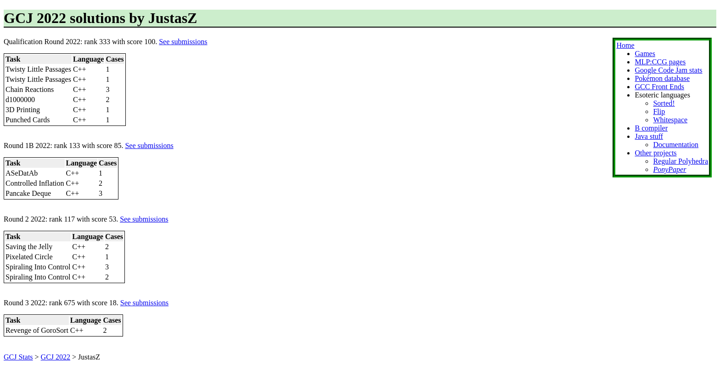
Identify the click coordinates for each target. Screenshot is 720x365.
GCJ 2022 (55, 357)
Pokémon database (662, 78)
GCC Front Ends (659, 87)
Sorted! (664, 103)
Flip (659, 111)
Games (645, 53)
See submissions (183, 42)
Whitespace (670, 120)
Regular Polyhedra (680, 161)
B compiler (651, 128)
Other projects (655, 153)
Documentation (675, 144)
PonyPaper (669, 169)
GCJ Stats (18, 357)
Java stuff (649, 136)
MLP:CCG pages (660, 62)
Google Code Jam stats (668, 70)
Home (625, 45)
